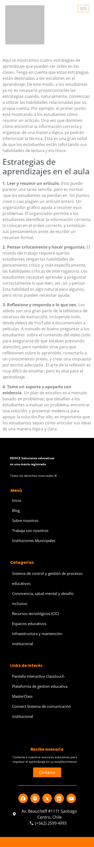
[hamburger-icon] (83, 8)
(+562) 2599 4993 (48, 823)
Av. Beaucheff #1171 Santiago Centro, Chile (45, 814)
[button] (47, 772)
